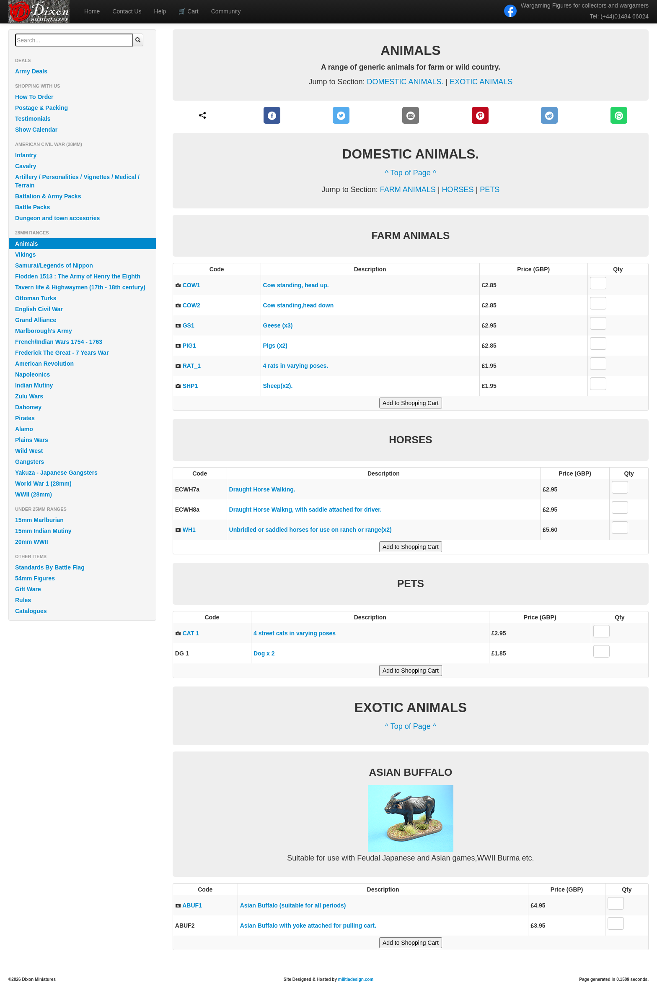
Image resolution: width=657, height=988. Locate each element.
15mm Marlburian (39, 520)
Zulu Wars (29, 396)
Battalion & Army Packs (48, 196)
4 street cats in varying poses (294, 633)
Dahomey (28, 407)
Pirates (25, 418)
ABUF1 (192, 905)
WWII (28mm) (33, 494)
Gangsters (29, 461)
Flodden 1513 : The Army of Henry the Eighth (77, 276)
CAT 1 (191, 633)
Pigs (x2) (275, 345)
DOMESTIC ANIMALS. (405, 82)
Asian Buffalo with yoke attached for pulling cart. (308, 925)
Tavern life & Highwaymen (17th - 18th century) (80, 287)
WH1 (189, 529)
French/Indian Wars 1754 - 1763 (58, 341)
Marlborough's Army (43, 331)
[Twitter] (341, 115)
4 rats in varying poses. (296, 365)
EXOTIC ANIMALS (481, 82)
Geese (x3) (278, 325)
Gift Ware (28, 589)
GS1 (188, 325)
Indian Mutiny (34, 385)
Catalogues (31, 611)
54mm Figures (35, 578)
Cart (188, 11)
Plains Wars (31, 440)
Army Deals (31, 71)
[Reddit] (549, 115)
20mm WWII (31, 541)
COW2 (191, 305)
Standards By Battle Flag (50, 567)
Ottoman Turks (36, 298)
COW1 (191, 285)
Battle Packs (32, 207)
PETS (489, 189)
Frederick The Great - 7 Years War (62, 352)
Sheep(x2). (278, 385)
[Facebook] (271, 115)
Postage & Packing (41, 107)
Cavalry (25, 166)
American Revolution (44, 363)
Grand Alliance (35, 320)
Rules (23, 600)
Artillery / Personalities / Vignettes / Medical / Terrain (77, 181)
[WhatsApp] (619, 115)
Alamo (24, 429)
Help (160, 11)
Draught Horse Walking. (262, 489)
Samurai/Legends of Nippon (54, 265)
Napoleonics (32, 374)
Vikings (25, 254)
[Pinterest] (480, 115)
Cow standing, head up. (296, 285)
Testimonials (33, 118)
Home (92, 11)
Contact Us (126, 11)
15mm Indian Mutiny (43, 531)
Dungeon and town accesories (57, 218)
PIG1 (189, 345)
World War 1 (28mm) (43, 483)
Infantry (25, 155)
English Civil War (39, 309)
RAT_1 (192, 365)
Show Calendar (36, 129)
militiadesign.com (355, 979)
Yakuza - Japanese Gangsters (56, 472)
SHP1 (190, 385)
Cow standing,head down (298, 305)
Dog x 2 (264, 653)
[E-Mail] (410, 115)
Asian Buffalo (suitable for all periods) (293, 905)
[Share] (202, 115)
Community (226, 11)
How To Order (34, 97)
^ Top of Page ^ (411, 173)
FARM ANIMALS (408, 189)
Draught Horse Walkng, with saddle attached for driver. (305, 509)
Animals (26, 243)
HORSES (457, 189)
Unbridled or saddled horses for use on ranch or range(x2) (311, 529)
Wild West (29, 450)
